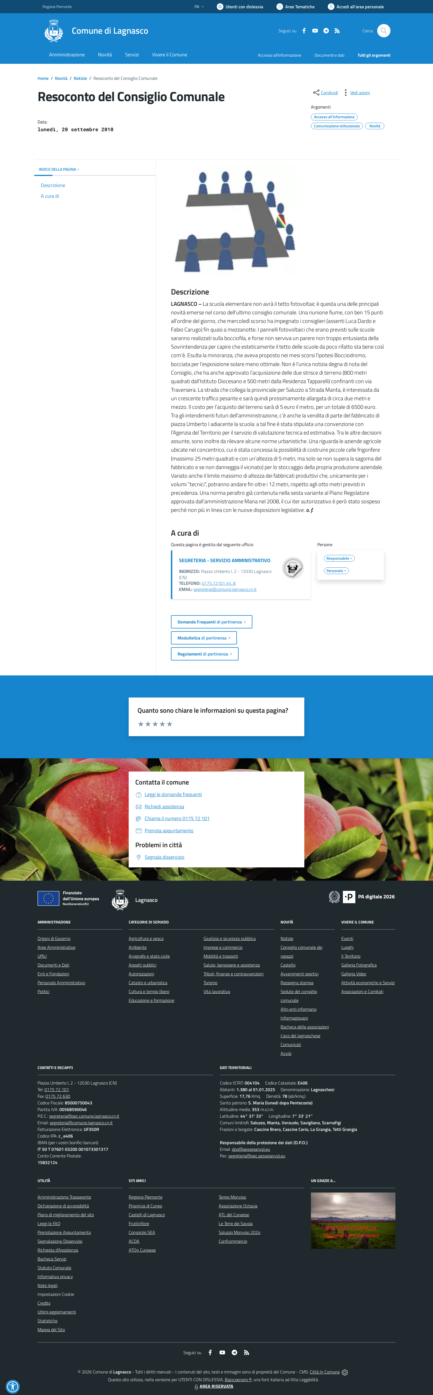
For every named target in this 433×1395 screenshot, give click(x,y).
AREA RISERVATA (213, 1386)
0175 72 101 (56, 1089)
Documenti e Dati (53, 965)
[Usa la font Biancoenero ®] (240, 6)
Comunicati (291, 1044)
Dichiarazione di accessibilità (63, 1205)
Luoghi (347, 947)
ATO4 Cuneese (142, 1250)
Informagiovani (294, 1018)
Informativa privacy (55, 1276)
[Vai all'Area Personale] (355, 6)
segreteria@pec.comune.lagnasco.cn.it (84, 1116)
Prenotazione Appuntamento (64, 1232)
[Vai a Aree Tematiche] (295, 6)
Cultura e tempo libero (149, 991)
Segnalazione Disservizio (60, 1241)
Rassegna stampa (297, 982)
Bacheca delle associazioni (305, 1026)
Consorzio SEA (142, 1232)
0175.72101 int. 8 (219, 583)
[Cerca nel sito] (383, 30)
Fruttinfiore (139, 1223)
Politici (43, 991)
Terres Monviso (232, 1197)
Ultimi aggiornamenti (57, 1312)
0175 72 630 (58, 1096)
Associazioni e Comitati (362, 991)
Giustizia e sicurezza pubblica (230, 938)
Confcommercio (233, 1241)
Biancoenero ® (238, 1379)
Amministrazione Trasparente (64, 1197)
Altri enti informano (298, 1009)
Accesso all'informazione (279, 55)
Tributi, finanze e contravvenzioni (233, 973)
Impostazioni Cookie (56, 1294)
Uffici (42, 956)
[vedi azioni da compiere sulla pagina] (355, 92)
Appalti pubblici (142, 965)
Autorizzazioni (141, 973)
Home (43, 78)
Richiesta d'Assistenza (58, 1250)
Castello (288, 965)
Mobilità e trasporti (221, 956)
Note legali (47, 1285)
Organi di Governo (54, 938)
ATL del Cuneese (234, 1214)
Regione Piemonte (145, 1197)
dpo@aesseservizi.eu (251, 1149)
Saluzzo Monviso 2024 (239, 1232)
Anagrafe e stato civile (149, 956)
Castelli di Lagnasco (147, 1214)
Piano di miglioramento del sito (66, 1214)
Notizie (80, 78)
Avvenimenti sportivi (299, 973)
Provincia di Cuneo (145, 1205)
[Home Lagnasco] (95, 30)
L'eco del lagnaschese (300, 1035)
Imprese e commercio (223, 947)
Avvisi (286, 1053)
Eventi (347, 938)
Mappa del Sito (51, 1329)
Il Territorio (350, 956)
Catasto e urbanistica (148, 982)
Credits (44, 1303)
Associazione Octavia (238, 1205)
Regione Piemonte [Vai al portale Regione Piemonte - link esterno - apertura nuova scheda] (57, 6)
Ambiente (138, 947)
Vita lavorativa (217, 991)
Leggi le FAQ (49, 1223)
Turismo (210, 982)
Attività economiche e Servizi (368, 982)
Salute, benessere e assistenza (232, 965)
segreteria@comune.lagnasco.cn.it (225, 589)
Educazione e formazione (151, 1000)
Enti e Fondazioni (53, 973)
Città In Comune (325, 1371)
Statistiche (47, 1320)
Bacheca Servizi (52, 1259)
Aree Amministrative (56, 947)
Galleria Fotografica (359, 965)
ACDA (134, 1241)
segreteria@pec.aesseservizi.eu (256, 1155)
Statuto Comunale (54, 1267)
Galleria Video (353, 973)
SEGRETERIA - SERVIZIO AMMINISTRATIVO (224, 560)
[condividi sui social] (325, 92)
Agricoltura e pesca (146, 938)
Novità (61, 78)
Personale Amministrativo (61, 982)
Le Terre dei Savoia (236, 1223)
